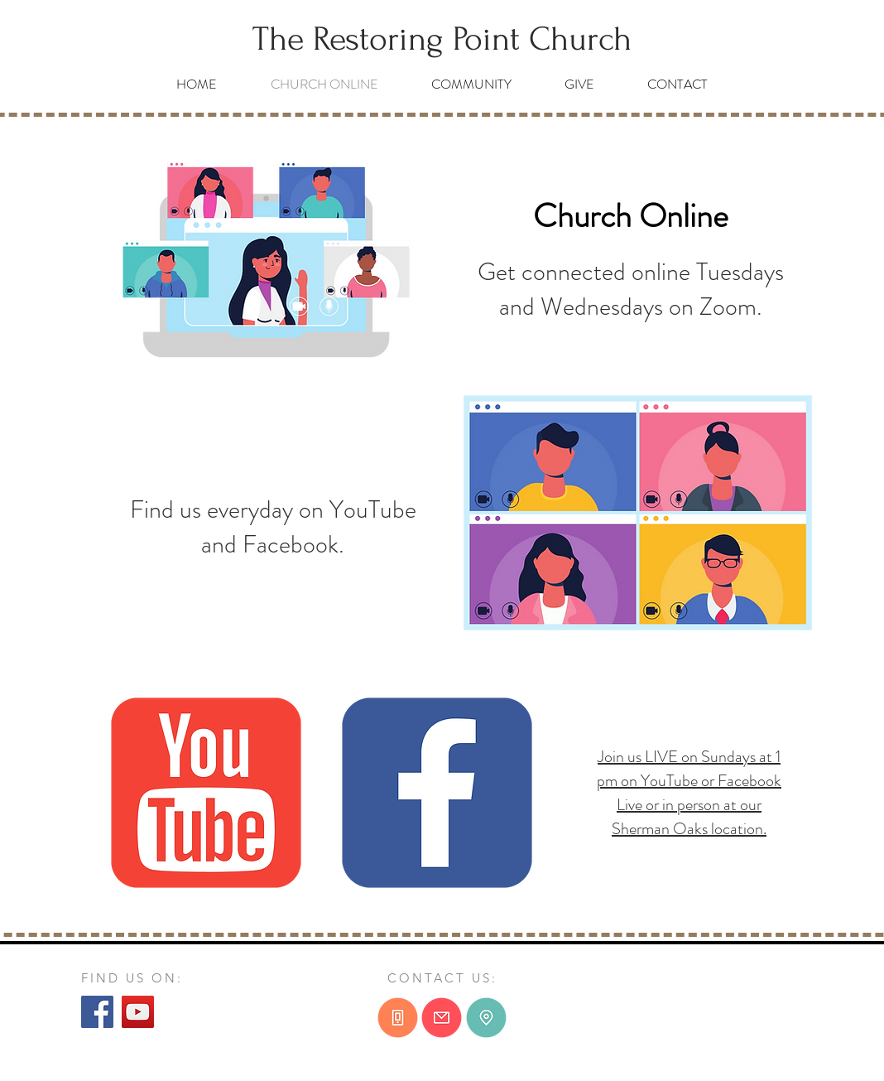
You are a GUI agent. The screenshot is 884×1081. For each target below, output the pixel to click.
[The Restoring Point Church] (441, 39)
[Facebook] (97, 1012)
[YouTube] (138, 1012)
